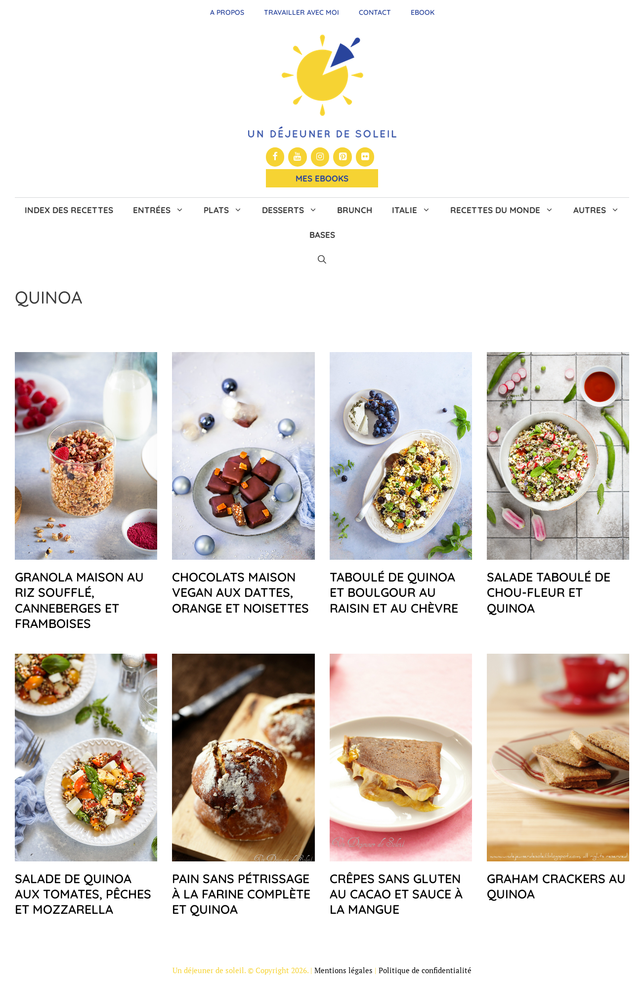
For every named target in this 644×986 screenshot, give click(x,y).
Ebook (422, 12)
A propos (227, 12)
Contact (375, 12)
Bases (322, 234)
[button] (322, 259)
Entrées (163, 210)
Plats (228, 210)
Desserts (294, 210)
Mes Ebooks (322, 178)
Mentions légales (343, 970)
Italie (416, 210)
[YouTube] (297, 157)
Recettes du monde (506, 210)
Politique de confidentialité (425, 970)
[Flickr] (365, 157)
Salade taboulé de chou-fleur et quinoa (548, 592)
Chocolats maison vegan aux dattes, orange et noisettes (240, 592)
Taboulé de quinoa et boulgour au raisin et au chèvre (394, 592)
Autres (601, 210)
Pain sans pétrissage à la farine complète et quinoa (241, 894)
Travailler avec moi (301, 12)
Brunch (354, 210)
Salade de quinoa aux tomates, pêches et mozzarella (83, 894)
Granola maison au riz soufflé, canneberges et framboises (79, 600)
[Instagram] (320, 157)
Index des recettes (69, 210)
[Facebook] (275, 157)
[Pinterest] (342, 157)
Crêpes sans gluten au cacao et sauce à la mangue (396, 894)
